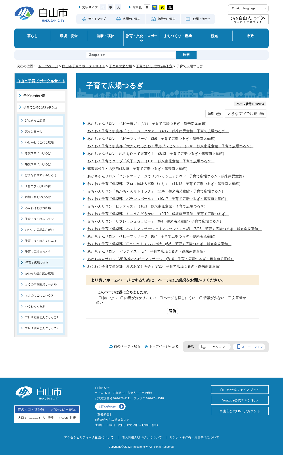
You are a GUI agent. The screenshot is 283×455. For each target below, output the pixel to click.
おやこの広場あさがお (39, 229)
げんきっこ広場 (35, 120)
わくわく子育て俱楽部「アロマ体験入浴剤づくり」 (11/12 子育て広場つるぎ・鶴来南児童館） (164, 184)
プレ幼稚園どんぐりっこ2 (41, 328)
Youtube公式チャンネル (240, 400)
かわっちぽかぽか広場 (39, 273)
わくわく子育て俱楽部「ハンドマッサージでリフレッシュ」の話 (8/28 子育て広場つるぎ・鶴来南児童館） (174, 229)
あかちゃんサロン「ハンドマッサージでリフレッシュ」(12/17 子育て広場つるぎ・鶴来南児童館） (166, 176)
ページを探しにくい (179, 298)
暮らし (32, 36)
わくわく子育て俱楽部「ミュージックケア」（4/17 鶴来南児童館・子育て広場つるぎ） (158, 131)
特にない (110, 298)
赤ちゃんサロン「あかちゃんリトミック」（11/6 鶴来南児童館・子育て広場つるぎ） (156, 191)
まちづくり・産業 (178, 36)
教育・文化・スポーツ (141, 38)
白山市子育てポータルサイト (83, 66)
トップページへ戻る (164, 346)
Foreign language (243, 8)
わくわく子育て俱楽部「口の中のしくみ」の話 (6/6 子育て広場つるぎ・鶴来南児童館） (159, 244)
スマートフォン (252, 347)
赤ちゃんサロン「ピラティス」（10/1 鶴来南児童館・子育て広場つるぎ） (147, 206)
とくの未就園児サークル (41, 284)
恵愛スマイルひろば (38, 153)
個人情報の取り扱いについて (142, 437)
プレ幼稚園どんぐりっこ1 (41, 317)
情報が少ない (213, 298)
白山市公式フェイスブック (240, 390)
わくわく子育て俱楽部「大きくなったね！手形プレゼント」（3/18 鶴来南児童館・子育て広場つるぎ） (170, 146)
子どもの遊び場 (120, 66)
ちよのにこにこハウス (39, 295)
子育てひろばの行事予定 (154, 66)
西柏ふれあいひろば (38, 197)
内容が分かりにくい (140, 298)
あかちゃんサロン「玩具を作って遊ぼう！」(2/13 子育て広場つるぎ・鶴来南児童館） (156, 154)
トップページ (48, 66)
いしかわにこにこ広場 (39, 142)
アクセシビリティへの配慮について (89, 437)
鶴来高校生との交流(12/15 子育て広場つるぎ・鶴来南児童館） (138, 169)
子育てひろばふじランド (41, 219)
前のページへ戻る (127, 346)
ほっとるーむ (33, 131)
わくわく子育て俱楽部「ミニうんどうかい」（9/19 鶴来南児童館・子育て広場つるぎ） (158, 214)
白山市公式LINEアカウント (240, 411)
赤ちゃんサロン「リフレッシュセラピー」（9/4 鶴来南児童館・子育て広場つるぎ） (155, 221)
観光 (214, 36)
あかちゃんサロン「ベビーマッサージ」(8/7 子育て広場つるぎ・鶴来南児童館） (152, 236)
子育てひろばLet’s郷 (38, 186)
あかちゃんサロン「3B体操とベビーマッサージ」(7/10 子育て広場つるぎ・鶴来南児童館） (160, 259)
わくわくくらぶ (35, 306)
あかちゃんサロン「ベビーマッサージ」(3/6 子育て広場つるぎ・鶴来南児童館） (152, 138)
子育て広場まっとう (38, 251)
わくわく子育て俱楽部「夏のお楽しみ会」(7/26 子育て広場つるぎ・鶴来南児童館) (153, 266)
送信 (172, 311)
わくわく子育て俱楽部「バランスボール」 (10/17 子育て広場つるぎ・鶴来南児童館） (157, 199)
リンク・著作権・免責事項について (194, 437)
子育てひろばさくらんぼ (41, 240)
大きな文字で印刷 (242, 113)
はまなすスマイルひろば (41, 175)
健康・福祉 (105, 36)
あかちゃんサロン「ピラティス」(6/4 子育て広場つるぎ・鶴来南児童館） (147, 251)
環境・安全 (69, 36)
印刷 (211, 113)
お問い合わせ (107, 406)
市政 (250, 36)
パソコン (218, 347)
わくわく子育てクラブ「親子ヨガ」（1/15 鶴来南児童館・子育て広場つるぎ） (150, 161)
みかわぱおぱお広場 (38, 208)
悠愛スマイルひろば (38, 164)
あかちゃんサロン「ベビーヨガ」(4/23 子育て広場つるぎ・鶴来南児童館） (147, 123)
